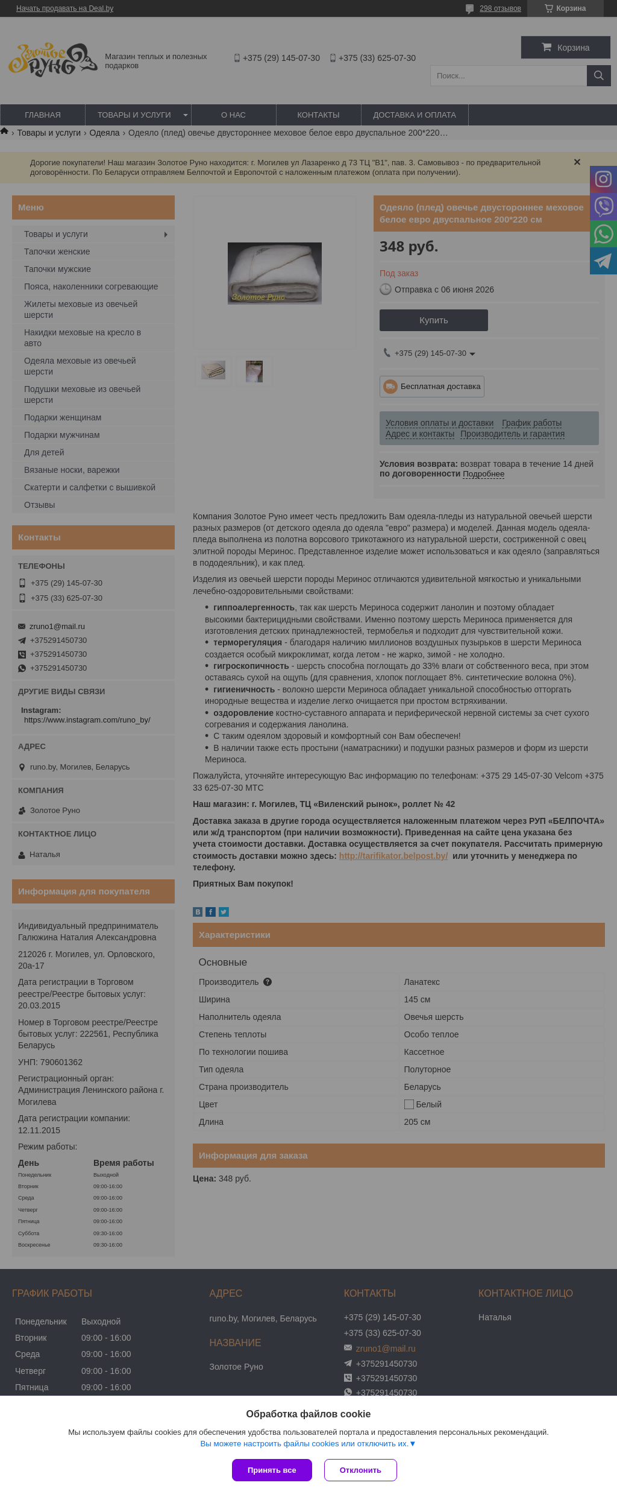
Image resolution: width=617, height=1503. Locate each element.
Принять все (272, 1470)
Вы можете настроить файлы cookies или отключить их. (304, 1443)
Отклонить (360, 1470)
